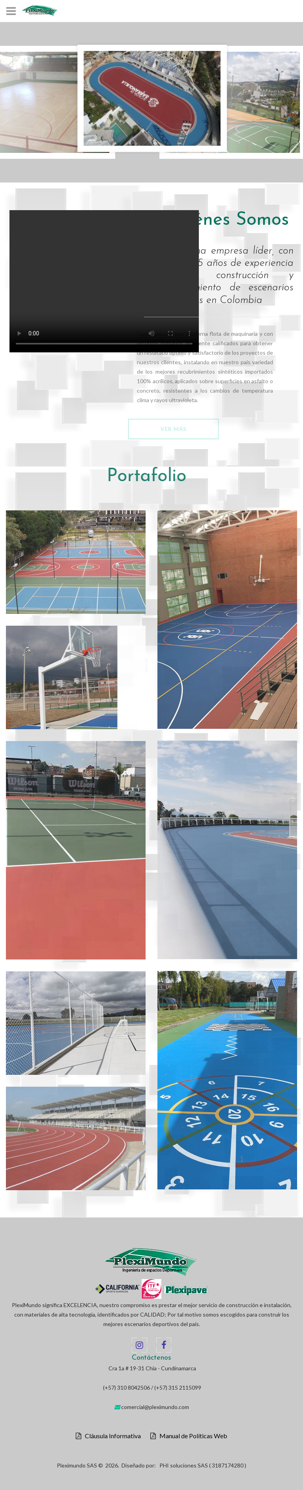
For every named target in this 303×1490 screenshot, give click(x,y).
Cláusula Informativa (111, 1436)
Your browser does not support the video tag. (104, 281)
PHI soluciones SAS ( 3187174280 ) (202, 1465)
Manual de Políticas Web (191, 1436)
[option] (152, 98)
